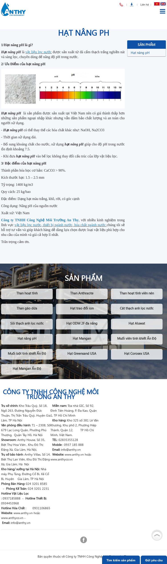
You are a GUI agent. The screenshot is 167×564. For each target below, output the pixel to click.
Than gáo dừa (27, 308)
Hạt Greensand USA (81, 353)
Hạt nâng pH (140, 52)
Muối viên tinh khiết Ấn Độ (136, 338)
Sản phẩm (146, 44)
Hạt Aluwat (137, 323)
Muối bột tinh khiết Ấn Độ (27, 353)
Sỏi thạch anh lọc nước (27, 323)
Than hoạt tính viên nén (137, 293)
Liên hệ (144, 4)
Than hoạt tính (27, 293)
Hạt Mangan (82, 338)
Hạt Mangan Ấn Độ (27, 368)
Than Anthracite (81, 293)
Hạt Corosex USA (136, 353)
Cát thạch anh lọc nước (136, 308)
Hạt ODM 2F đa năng (81, 323)
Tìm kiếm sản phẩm (121, 560)
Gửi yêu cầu (154, 560)
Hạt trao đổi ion (82, 308)
